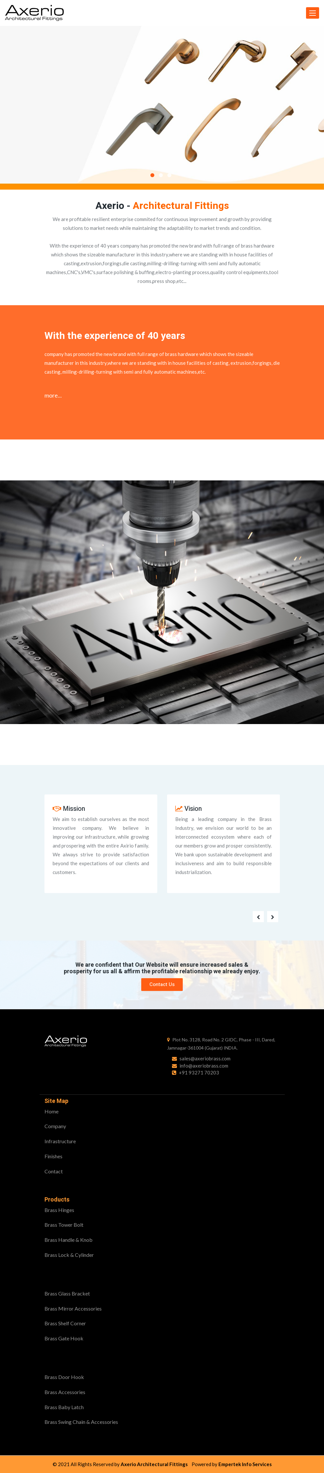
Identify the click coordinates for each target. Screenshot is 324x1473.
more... (53, 395)
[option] (162, 108)
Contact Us (162, 984)
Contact (53, 1171)
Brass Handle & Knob (68, 1240)
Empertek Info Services (245, 1464)
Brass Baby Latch (64, 1407)
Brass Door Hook (64, 1377)
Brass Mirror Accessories (73, 1308)
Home (51, 1111)
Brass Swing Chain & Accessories (81, 1422)
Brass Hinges (59, 1210)
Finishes (53, 1156)
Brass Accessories (64, 1392)
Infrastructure (60, 1141)
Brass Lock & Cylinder (69, 1255)
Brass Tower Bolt (63, 1224)
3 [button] (169, 175)
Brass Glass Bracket (67, 1293)
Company (55, 1126)
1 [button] (152, 175)
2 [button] (161, 175)
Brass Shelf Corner (65, 1323)
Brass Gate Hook (63, 1338)
